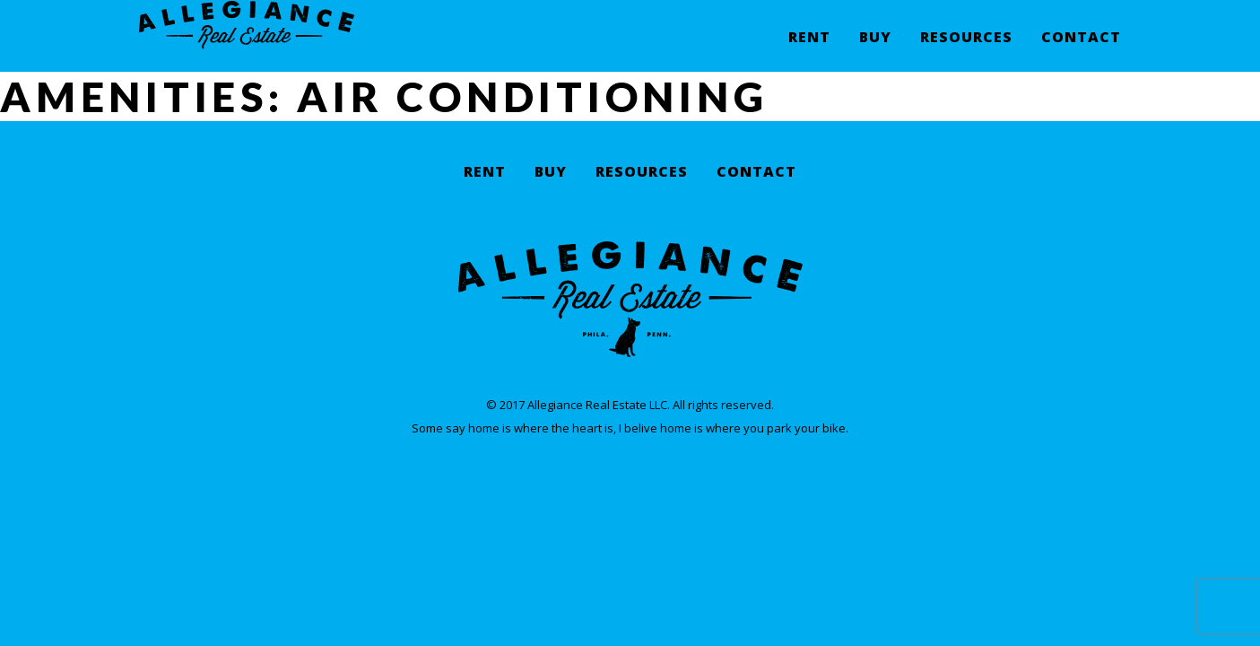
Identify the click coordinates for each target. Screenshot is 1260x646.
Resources (966, 49)
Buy (875, 49)
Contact (1081, 49)
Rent (809, 49)
